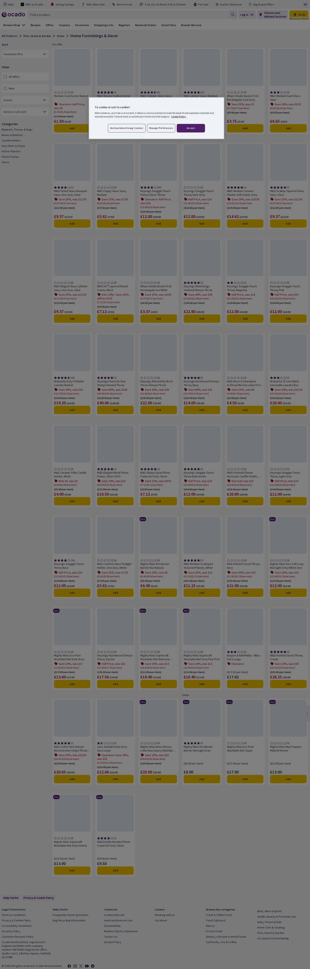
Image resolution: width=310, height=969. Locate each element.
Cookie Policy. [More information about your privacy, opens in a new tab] (178, 116)
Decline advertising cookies (126, 128)
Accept (191, 128)
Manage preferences (161, 128)
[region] (156, 118)
